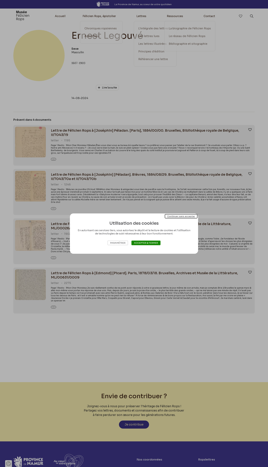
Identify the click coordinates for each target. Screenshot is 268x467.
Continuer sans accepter (181, 216)
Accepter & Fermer (146, 242)
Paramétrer (117, 242)
